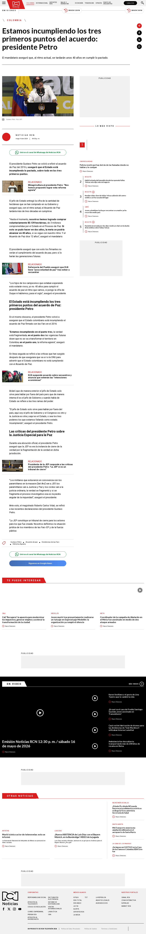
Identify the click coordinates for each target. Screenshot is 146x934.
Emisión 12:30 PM (72, 10)
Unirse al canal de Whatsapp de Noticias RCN (37, 152)
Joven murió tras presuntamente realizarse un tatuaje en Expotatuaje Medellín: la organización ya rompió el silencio (72, 619)
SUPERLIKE (125, 903)
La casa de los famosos (121, 844)
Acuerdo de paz (32, 542)
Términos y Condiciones (109, 929)
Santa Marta (117, 824)
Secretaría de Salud (120, 803)
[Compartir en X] (139, 39)
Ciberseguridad (86, 161)
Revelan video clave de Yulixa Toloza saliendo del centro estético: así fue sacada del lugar (105, 196)
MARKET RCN (126, 906)
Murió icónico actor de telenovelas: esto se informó (23, 835)
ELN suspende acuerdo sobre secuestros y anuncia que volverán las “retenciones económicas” (49, 377)
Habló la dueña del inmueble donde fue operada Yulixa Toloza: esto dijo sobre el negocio (105, 181)
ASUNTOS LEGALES (102, 900)
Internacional (42, 3)
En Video (14, 683)
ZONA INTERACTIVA (128, 900)
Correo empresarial (35, 912)
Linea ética (52, 912)
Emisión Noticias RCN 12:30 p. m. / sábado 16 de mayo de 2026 (38, 743)
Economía (79, 3)
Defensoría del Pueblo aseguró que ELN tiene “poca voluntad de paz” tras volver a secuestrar (49, 269)
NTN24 (75, 897)
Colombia (30, 3)
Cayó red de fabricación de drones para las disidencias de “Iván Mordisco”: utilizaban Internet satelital (126, 727)
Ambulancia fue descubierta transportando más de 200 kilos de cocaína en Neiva (124, 743)
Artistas (5, 831)
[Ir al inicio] (16, 4)
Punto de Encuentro (107, 3)
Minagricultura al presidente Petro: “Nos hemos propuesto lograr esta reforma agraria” (48, 187)
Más (136, 684)
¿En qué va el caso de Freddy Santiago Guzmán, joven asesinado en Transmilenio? (125, 711)
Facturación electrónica (53, 898)
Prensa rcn (32, 914)
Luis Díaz (58, 831)
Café (87, 207)
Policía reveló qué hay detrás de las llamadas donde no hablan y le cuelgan (104, 166)
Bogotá (88, 177)
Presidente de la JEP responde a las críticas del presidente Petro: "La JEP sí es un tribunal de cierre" (50, 467)
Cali (3, 613)
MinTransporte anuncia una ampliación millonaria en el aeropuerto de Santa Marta (124, 830)
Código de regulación (37, 907)
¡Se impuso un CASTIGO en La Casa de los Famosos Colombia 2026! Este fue (127, 849)
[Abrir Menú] (4, 3)
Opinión (99, 3)
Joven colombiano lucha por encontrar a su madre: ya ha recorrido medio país (105, 211)
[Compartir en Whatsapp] (139, 46)
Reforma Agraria (19, 544)
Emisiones (9, 10)
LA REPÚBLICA (101, 897)
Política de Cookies (90, 929)
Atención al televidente (32, 903)
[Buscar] (142, 3)
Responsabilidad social (37, 897)
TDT (86, 897)
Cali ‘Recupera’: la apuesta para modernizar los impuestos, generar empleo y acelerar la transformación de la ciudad (23, 619)
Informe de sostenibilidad (54, 903)
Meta (102, 613)
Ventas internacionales (55, 908)
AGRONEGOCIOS (102, 903)
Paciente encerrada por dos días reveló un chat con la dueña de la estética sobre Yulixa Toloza (107, 227)
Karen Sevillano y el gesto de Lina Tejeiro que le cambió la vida (124, 695)
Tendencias (89, 3)
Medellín (55, 613)
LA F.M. (76, 906)
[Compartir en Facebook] (139, 32)
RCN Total (77, 900)
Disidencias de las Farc (50, 542)
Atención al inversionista (33, 918)
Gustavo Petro (16, 542)
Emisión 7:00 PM (134, 10)
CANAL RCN (130, 3)
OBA (49, 914)
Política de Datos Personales (70, 929)
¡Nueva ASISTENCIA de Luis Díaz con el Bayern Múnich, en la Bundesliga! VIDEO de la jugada (77, 835)
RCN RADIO (77, 903)
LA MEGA (76, 915)
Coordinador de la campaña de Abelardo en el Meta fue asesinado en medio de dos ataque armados (121, 619)
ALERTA (76, 909)
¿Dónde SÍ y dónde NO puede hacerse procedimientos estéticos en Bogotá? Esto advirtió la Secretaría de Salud (127, 809)
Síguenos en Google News (38, 563)
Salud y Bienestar (65, 3)
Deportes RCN (53, 3)
